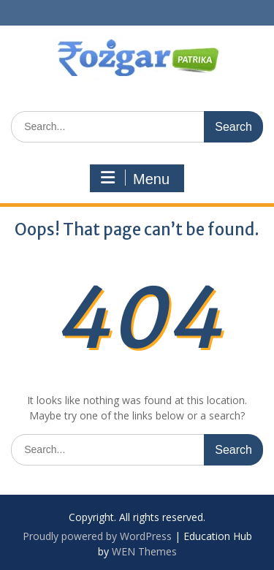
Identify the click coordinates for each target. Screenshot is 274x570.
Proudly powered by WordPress (97, 536)
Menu (135, 178)
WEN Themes (144, 551)
